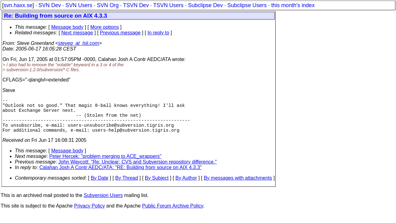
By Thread (126, 186)
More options (104, 27)
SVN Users (78, 5)
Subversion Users (103, 204)
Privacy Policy (89, 214)
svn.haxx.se (18, 5)
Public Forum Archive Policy (172, 214)
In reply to (158, 32)
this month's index (293, 5)
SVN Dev (49, 5)
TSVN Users (168, 5)
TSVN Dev (136, 5)
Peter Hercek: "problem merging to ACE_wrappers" (105, 165)
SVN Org (107, 5)
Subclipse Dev (205, 5)
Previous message (120, 32)
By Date (99, 186)
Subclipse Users (247, 5)
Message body (67, 27)
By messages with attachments (238, 186)
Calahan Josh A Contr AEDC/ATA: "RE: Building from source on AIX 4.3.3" (120, 176)
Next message (77, 32)
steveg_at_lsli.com (78, 43)
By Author (186, 186)
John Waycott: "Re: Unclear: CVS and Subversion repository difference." (137, 170)
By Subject (156, 186)
